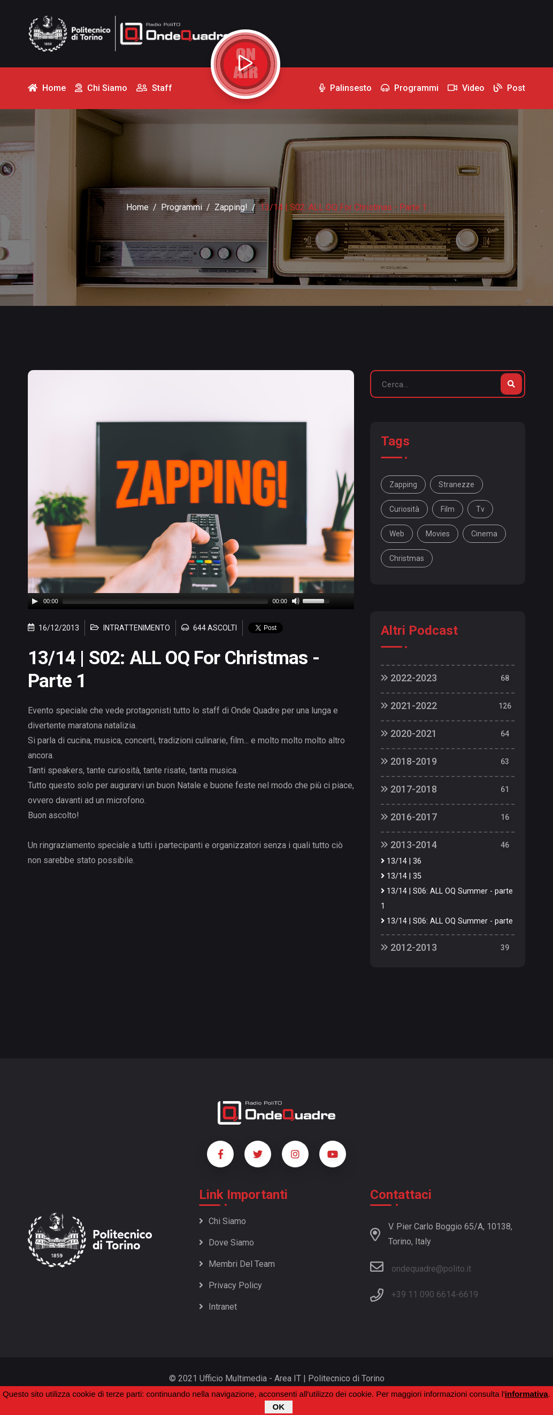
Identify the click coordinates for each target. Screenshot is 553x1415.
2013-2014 (409, 844)
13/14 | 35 (401, 876)
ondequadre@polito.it (420, 1267)
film (448, 509)
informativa (526, 1393)
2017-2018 (409, 789)
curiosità (404, 509)
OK (279, 1406)
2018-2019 (409, 761)
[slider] (165, 601)
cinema (484, 533)
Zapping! (231, 207)
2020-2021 (409, 733)
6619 (468, 1294)
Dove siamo (226, 1242)
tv (480, 509)
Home (137, 207)
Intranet (218, 1307)
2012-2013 (409, 947)
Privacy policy (230, 1285)
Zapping (403, 484)
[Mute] (295, 601)
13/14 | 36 (401, 861)
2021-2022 (409, 705)
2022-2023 (409, 677)
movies (438, 533)
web (396, 533)
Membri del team (237, 1264)
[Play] (34, 601)
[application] (191, 601)
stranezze (456, 484)
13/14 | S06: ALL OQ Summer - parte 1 (447, 899)
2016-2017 (409, 816)
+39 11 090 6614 (423, 1294)
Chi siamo (222, 1221)
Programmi (181, 207)
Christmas (406, 558)
